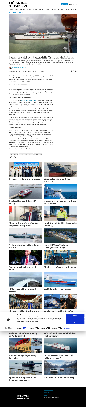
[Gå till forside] (35, 4)
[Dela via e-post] (76, 71)
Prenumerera (64, 4)
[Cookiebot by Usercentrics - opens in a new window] (8, 404)
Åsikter (16, 9)
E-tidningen (66, 9)
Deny (75, 398)
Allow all (75, 391)
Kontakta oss (74, 9)
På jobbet (35, 9)
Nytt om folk (42, 9)
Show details (67, 404)
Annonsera (53, 9)
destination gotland (23, 154)
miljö (11, 154)
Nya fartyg (29, 9)
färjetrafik (16, 154)
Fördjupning (22, 9)
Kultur (47, 9)
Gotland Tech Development (28, 100)
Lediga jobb (60, 9)
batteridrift (31, 154)
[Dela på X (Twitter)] (74, 71)
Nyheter (11, 9)
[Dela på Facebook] (72, 71)
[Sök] (76, 4)
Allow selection (75, 395)
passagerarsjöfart (38, 154)
